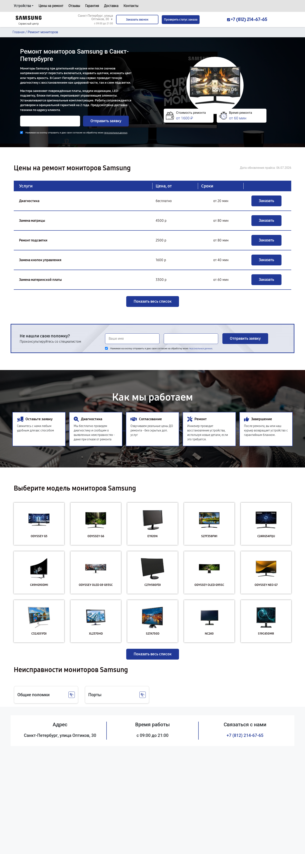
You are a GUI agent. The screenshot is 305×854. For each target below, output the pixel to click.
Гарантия (92, 6)
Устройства (22, 6)
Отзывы (74, 6)
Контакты (130, 6)
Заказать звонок (137, 19)
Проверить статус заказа (180, 19)
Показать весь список (153, 301)
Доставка (111, 6)
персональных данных (115, 132)
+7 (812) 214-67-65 (245, 735)
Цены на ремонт (51, 6)
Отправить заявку (105, 121)
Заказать (266, 200)
